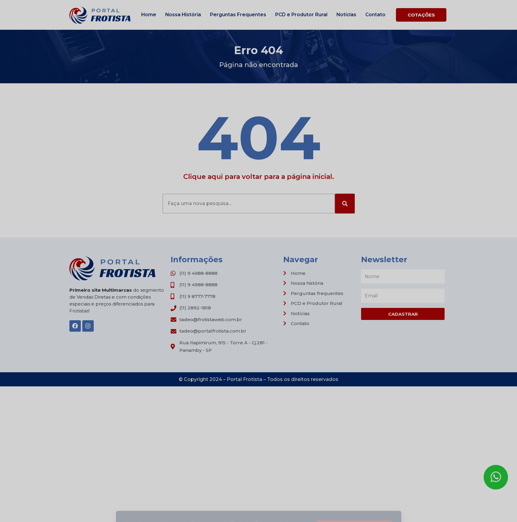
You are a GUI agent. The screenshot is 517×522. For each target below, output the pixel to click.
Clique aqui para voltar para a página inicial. (258, 177)
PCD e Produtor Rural (301, 14)
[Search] (345, 203)
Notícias (346, 14)
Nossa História (183, 14)
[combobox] (249, 203)
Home (148, 14)
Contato (375, 14)
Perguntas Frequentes (238, 14)
